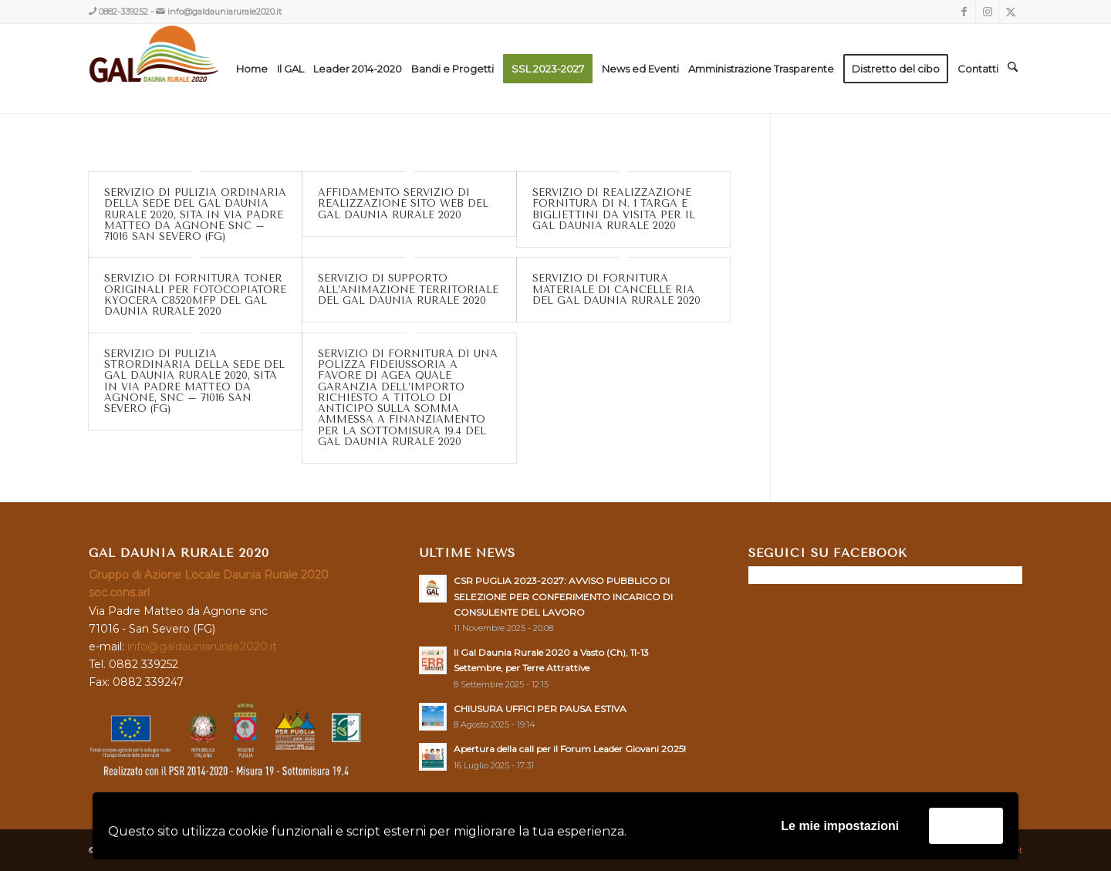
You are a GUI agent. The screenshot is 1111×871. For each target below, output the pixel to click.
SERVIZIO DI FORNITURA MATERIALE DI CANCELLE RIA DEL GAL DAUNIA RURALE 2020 (616, 289)
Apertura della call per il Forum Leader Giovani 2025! (570, 749)
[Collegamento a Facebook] (964, 11)
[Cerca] (1012, 68)
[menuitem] (251, 68)
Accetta (966, 825)
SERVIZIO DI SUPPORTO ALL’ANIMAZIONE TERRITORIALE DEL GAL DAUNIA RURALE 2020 (408, 289)
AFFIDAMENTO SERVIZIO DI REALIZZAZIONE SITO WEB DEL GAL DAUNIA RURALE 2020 (403, 204)
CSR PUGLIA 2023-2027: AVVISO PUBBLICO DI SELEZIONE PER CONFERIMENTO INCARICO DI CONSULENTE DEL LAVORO (563, 596)
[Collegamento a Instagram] (987, 11)
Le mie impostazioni (840, 825)
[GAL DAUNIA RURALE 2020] (186, 68)
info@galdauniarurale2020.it (224, 11)
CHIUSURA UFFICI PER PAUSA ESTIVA (540, 708)
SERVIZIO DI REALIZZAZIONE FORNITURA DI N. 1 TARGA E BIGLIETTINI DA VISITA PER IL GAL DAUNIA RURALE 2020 (613, 209)
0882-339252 (123, 11)
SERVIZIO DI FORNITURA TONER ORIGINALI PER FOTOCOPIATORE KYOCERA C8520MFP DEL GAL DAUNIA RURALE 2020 (195, 294)
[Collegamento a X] (1010, 11)
